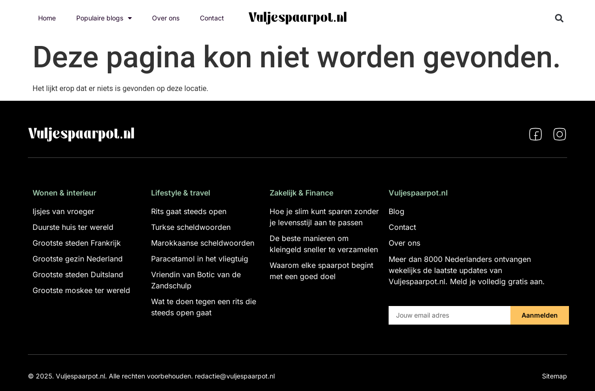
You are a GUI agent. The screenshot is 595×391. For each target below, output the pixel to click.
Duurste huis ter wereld (73, 227)
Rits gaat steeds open (188, 211)
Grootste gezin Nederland (78, 258)
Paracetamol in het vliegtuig (199, 258)
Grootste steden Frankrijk (77, 243)
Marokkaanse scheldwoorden (202, 243)
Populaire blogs (104, 18)
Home (47, 18)
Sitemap (554, 376)
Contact (212, 18)
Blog (396, 211)
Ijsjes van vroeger (63, 211)
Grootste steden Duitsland (78, 274)
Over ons (165, 18)
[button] (559, 18)
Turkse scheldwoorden (191, 227)
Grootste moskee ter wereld (81, 290)
